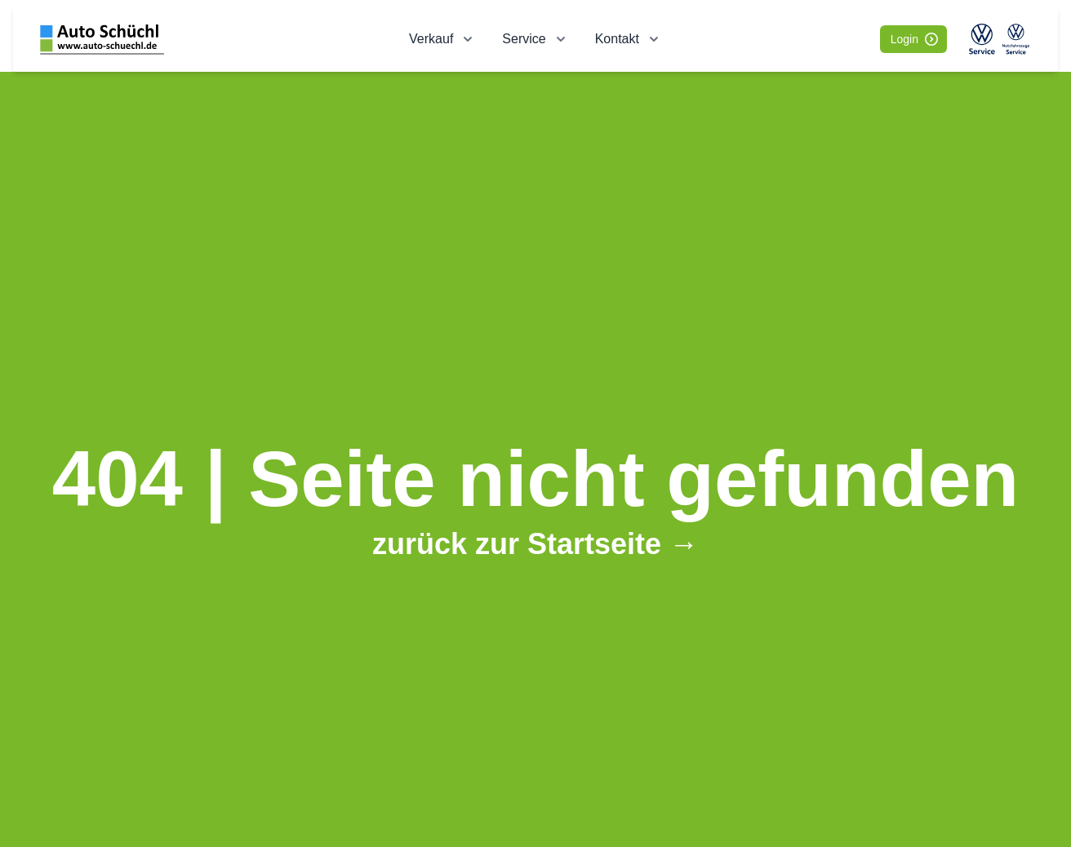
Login (914, 39)
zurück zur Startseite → (535, 544)
